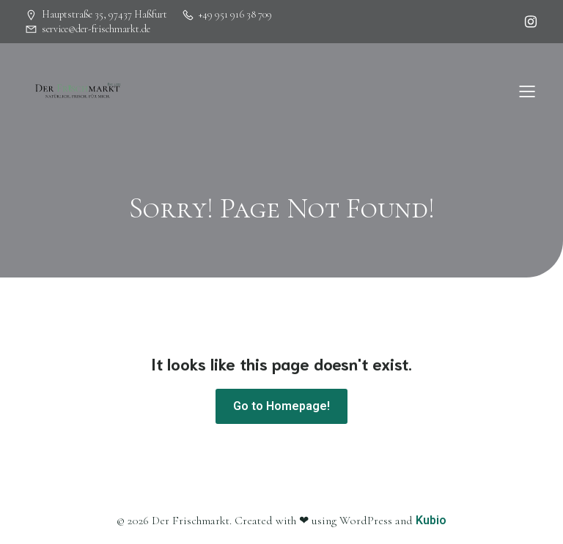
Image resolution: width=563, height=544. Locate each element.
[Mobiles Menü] (527, 91)
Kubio (431, 520)
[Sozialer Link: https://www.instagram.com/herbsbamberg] (527, 22)
